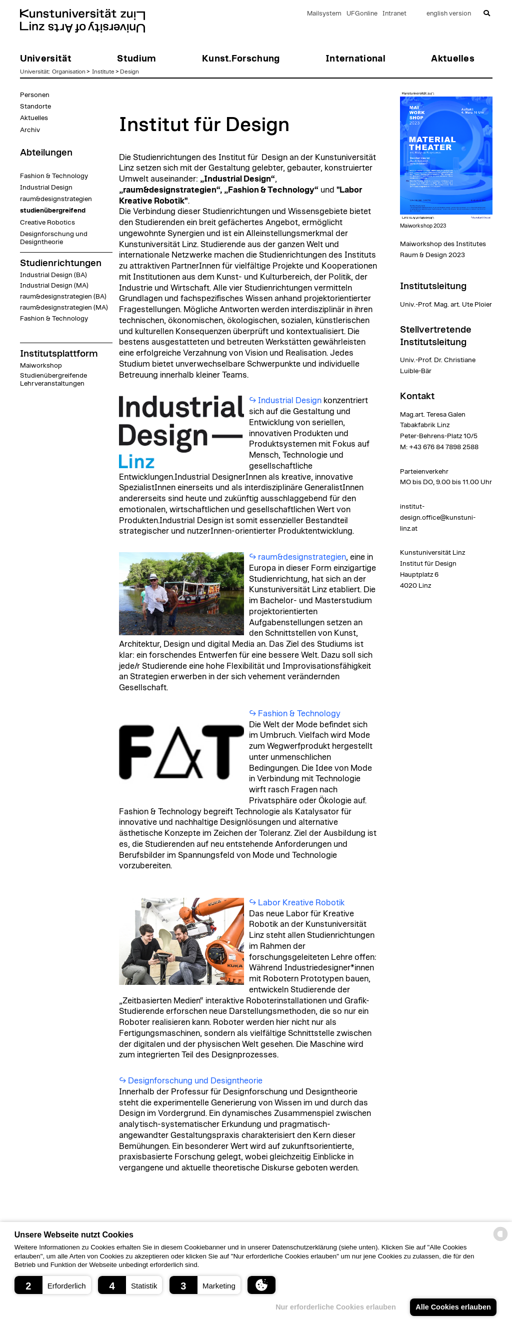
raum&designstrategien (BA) (63, 296)
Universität (34, 72)
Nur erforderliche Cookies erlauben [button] (336, 1307)
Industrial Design (46, 187)
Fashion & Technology (54, 176)
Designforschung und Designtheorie (54, 238)
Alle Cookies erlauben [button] (453, 1307)
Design (129, 72)
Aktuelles (34, 118)
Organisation (69, 72)
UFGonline (362, 14)
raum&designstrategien (56, 199)
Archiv (30, 130)
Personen (35, 95)
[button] (52, 1285)
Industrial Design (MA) (54, 285)
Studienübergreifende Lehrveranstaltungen (53, 379)
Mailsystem (324, 14)
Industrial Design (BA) (53, 275)
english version (448, 14)
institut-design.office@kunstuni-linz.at (438, 517)
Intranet (394, 14)
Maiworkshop (41, 365)
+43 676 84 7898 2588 (443, 447)
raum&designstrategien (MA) (64, 307)
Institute (103, 72)
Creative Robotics (47, 222)
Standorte (35, 106)
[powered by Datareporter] (500, 1240)
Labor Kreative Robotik (301, 903)
